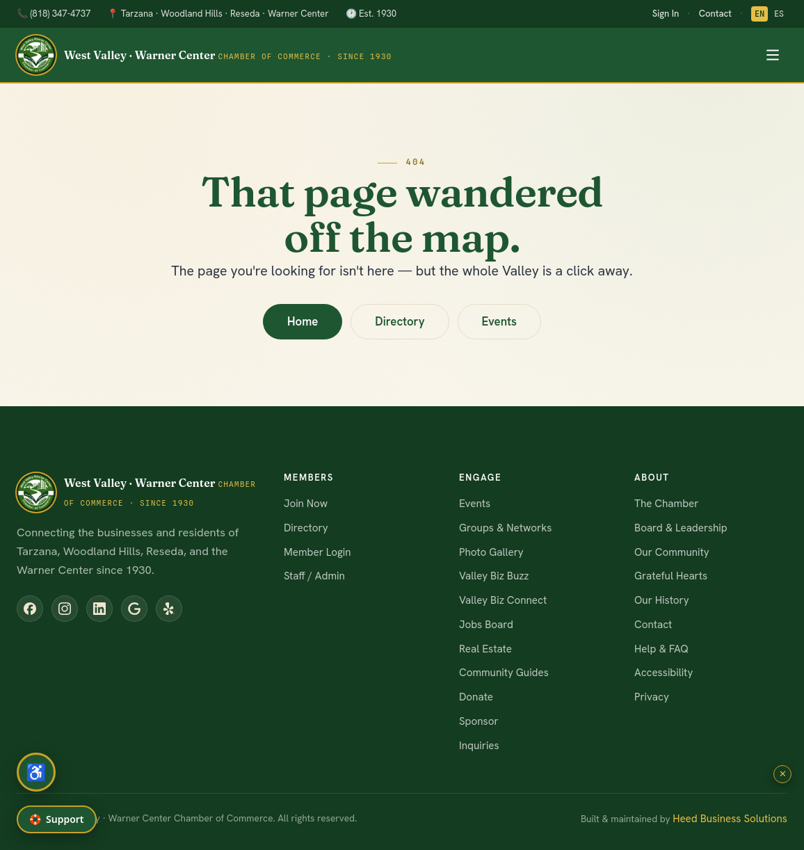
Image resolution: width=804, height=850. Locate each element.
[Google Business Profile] (134, 608)
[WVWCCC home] (204, 54)
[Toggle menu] (772, 55)
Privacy (651, 697)
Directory (399, 321)
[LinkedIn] (99, 608)
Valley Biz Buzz (494, 576)
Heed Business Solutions (730, 819)
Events (499, 321)
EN (759, 14)
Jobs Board (486, 625)
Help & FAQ (661, 649)
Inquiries (479, 746)
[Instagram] (64, 608)
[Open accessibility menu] (36, 772)
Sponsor (479, 721)
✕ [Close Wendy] (783, 774)
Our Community (671, 552)
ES (779, 14)
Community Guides (504, 673)
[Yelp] (169, 608)
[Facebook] (30, 608)
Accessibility (663, 673)
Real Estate (485, 649)
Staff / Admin (314, 576)
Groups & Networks (505, 528)
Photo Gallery (491, 552)
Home (302, 321)
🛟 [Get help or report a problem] (56, 819)
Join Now (306, 504)
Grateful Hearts (670, 576)
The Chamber (666, 504)
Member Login (317, 552)
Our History (661, 600)
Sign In (665, 13)
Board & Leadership (680, 528)
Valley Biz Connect (503, 600)
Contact (715, 13)
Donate (476, 697)
